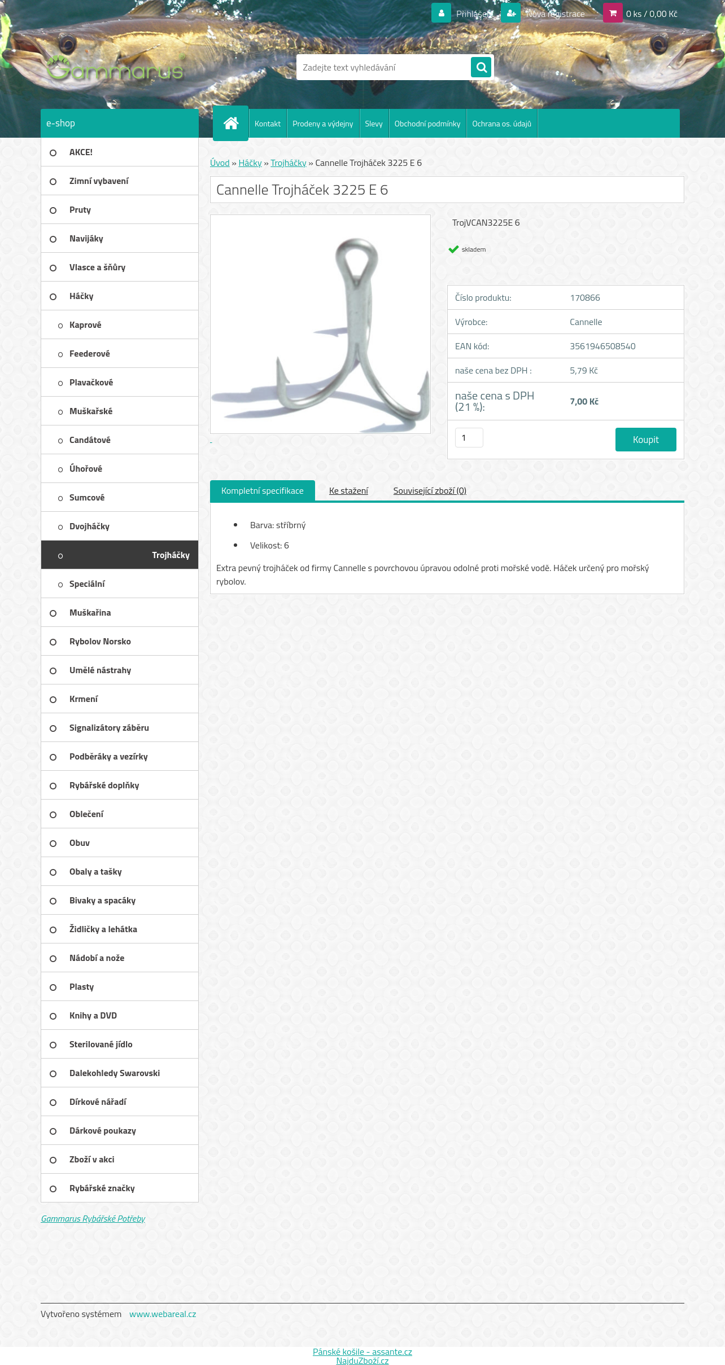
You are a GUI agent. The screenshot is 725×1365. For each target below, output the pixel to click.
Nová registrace (554, 13)
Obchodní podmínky (428, 123)
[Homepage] (235, 123)
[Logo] (118, 67)
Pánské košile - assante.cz (362, 1351)
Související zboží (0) (430, 490)
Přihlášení (475, 13)
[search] (481, 67)
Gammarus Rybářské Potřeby (93, 1218)
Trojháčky (288, 162)
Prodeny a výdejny (322, 123)
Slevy (374, 123)
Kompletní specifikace (262, 490)
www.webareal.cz (162, 1313)
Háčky (249, 162)
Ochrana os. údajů (501, 123)
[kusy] (469, 437)
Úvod (220, 162)
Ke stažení (348, 490)
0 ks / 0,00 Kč (652, 13)
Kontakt (268, 123)
